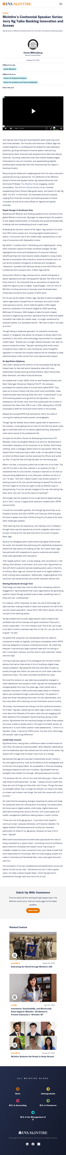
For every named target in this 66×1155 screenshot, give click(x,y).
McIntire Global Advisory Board (32, 187)
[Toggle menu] (60, 4)
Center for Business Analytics (15, 78)
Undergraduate (48, 1091)
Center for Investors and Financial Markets (20, 82)
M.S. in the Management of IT (33, 1116)
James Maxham (10, 69)
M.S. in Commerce (48, 1103)
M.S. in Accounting (18, 1103)
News (18, 1091)
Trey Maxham (27, 184)
